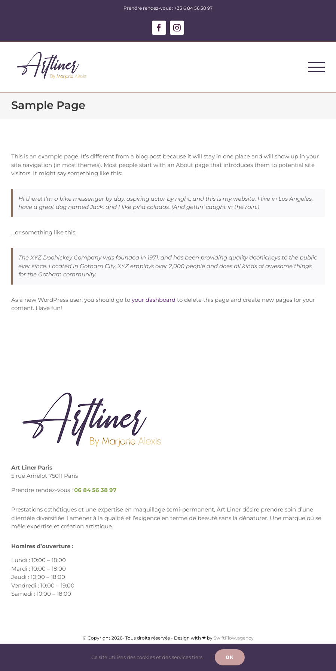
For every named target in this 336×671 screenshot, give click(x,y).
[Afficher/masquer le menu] (316, 67)
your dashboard (153, 299)
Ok (230, 657)
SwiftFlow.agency (234, 638)
